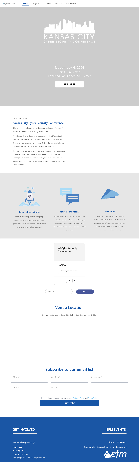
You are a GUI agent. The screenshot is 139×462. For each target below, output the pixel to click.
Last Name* (55, 368)
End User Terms (78, 390)
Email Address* (96, 368)
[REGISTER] (69, 84)
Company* (15, 379)
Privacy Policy (92, 390)
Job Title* (54, 379)
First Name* (15, 368)
